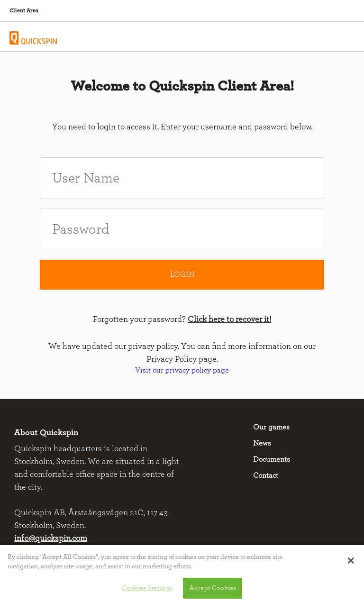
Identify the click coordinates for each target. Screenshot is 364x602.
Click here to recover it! (229, 319)
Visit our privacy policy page (182, 370)
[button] (350, 563)
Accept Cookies (212, 590)
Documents (271, 459)
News (262, 443)
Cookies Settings (147, 590)
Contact (265, 475)
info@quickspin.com (50, 538)
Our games (271, 427)
